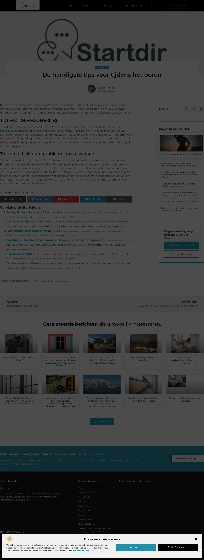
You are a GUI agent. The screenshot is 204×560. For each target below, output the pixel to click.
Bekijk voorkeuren (177, 547)
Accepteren (136, 547)
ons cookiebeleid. (81, 550)
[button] (196, 539)
